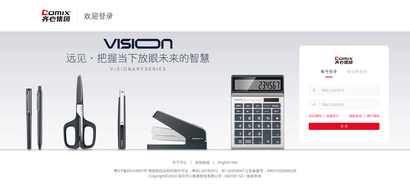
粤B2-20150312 (205, 170)
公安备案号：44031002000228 (270, 170)
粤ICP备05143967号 (130, 170)
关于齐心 (179, 162)
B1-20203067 (233, 170)
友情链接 (202, 162)
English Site (228, 162)
